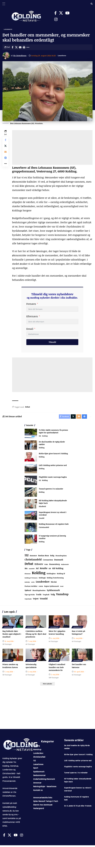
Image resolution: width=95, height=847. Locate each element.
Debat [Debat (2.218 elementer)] (29, 565)
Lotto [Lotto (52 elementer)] (33, 583)
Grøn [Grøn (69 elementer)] (46, 565)
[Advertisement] (52, 148)
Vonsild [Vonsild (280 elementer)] (44, 599)
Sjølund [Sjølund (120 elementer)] (28, 591)
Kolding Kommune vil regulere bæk (54, 525)
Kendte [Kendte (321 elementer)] (43, 569)
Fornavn (31, 304)
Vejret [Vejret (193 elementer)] (35, 599)
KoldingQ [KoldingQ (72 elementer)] (42, 579)
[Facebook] (55, 13)
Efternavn (32, 316)
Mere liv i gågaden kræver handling (57, 633)
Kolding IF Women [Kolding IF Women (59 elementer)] (31, 579)
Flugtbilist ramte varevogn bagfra (53, 478)
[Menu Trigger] (3, 3)
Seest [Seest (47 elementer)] (61, 587)
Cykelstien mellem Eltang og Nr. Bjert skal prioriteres (34, 635)
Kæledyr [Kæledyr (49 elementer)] (27, 583)
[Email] (20, 48)
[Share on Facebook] (12, 48)
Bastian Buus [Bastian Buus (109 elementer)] (43, 556)
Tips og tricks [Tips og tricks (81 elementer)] (30, 596)
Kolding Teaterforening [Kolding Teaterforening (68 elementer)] (55, 579)
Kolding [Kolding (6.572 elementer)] (39, 573)
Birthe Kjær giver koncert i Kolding (53, 454)
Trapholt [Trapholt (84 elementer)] (46, 596)
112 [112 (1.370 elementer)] (26, 556)
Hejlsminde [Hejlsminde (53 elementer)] (65, 565)
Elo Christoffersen (21, 56)
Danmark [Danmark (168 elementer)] (58, 560)
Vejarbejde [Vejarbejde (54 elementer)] (28, 600)
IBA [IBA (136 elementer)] (26, 569)
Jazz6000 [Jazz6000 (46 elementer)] (32, 570)
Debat (27, 407)
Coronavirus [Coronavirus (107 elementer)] (48, 561)
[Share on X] (16, 48)
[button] (24, 48)
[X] (61, 13)
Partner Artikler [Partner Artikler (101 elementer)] (31, 587)
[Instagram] (56, 19)
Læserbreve (8, 29)
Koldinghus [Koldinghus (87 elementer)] (51, 575)
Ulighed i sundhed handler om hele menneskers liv (57, 668)
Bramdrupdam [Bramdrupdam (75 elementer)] (61, 557)
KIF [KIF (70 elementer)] (50, 570)
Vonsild (42, 519)
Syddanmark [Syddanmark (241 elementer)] (53, 591)
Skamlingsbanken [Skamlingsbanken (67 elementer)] (39, 591)
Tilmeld (52, 342)
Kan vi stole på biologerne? (79, 633)
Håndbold (42, 508)
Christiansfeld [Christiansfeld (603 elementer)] (33, 560)
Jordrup (45, 437)
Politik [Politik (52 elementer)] (41, 587)
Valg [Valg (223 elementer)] (53, 595)
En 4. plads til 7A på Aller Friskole (77, 807)
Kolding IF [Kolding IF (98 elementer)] (61, 575)
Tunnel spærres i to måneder (51, 490)
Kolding (42, 449)
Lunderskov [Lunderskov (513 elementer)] (43, 582)
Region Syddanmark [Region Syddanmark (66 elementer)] (51, 587)
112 (40, 437)
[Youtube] (67, 13)
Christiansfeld (44, 529)
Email (29, 329)
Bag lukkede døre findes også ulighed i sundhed (12, 635)
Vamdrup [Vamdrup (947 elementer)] (62, 595)
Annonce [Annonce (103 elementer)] (33, 556)
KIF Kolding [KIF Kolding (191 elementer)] (57, 569)
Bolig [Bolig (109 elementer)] (52, 556)
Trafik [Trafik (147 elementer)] (38, 595)
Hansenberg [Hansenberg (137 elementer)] (54, 565)
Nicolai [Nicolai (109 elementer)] (54, 583)
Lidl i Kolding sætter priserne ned (53, 466)
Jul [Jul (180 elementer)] (37, 569)
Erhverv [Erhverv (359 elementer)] (39, 565)
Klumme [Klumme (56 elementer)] (28, 575)
